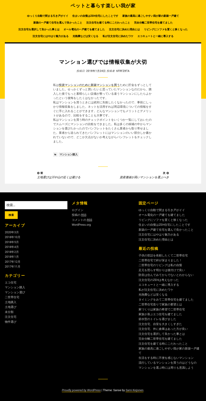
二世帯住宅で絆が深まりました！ (160, 260)
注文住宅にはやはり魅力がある (51, 36)
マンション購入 (69, 154)
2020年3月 (12, 232)
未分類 (9, 312)
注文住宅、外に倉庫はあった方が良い (163, 328)
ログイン (77, 210)
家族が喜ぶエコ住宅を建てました (160, 314)
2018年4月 (12, 247)
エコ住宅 (10, 282)
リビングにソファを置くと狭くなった (166, 29)
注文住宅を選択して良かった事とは (39, 29)
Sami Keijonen (134, 390)
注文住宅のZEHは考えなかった (159, 280)
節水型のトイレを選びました (157, 319)
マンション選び (15, 292)
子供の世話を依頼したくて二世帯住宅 (163, 255)
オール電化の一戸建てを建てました (84, 29)
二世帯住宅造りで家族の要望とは (160, 304)
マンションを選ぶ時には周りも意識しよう (166, 367)
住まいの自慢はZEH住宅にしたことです (95, 15)
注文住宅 (10, 316)
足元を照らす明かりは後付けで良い (162, 270)
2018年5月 (12, 242)
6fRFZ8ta (122, 70)
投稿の (79, 215)
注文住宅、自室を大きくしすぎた (160, 324)
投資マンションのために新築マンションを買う (89, 85)
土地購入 (10, 302)
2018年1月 (12, 256)
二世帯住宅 (12, 297)
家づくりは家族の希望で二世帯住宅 (162, 309)
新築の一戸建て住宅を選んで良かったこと (57, 22)
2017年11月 (12, 266)
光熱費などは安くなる (85, 36)
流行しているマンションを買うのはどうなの (168, 362)
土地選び (10, 307)
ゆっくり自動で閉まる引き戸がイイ (47, 15)
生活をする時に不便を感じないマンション (166, 357)
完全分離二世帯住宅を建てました (153, 22)
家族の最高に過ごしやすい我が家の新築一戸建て (150, 15)
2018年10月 (12, 237)
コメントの (82, 220)
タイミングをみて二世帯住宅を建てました (166, 299)
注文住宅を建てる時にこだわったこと (108, 22)
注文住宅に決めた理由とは (124, 29)
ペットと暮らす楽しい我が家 (103, 5)
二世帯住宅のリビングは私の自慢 (160, 265)
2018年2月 (12, 252)
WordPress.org (81, 224)
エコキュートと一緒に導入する (155, 36)
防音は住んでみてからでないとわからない (166, 275)
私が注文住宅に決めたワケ (118, 36)
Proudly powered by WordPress (81, 390)
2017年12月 (12, 261)
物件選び (10, 321)
